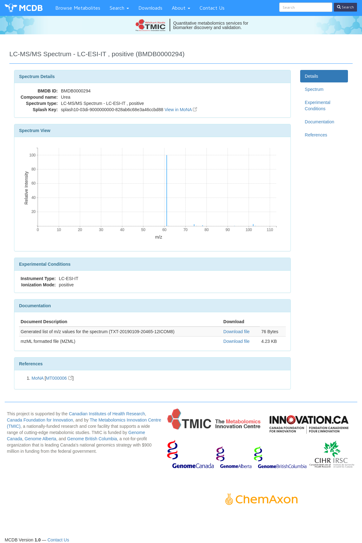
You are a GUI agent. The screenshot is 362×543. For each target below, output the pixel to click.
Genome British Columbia (92, 438)
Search (119, 8)
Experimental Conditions (317, 105)
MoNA (37, 378)
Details (311, 76)
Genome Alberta (40, 438)
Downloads (150, 8)
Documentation (319, 121)
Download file (236, 331)
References (316, 134)
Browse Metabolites (77, 8)
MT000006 (59, 378)
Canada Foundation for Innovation (40, 419)
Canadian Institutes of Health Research (107, 413)
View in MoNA (181, 109)
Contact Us (212, 8)
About (181, 8)
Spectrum (314, 89)
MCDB (31, 7)
